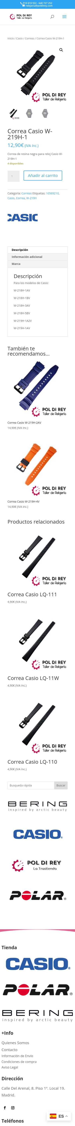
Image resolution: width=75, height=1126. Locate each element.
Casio (19, 38)
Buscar (60, 785)
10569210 (52, 193)
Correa (20, 198)
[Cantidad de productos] (14, 176)
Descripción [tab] (20, 250)
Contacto (10, 1049)
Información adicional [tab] (27, 257)
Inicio (11, 38)
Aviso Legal (10, 1067)
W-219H (31, 198)
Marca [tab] (16, 264)
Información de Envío (17, 1056)
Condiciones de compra (19, 1061)
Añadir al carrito (43, 175)
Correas (29, 38)
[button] (61, 50)
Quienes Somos (15, 1042)
